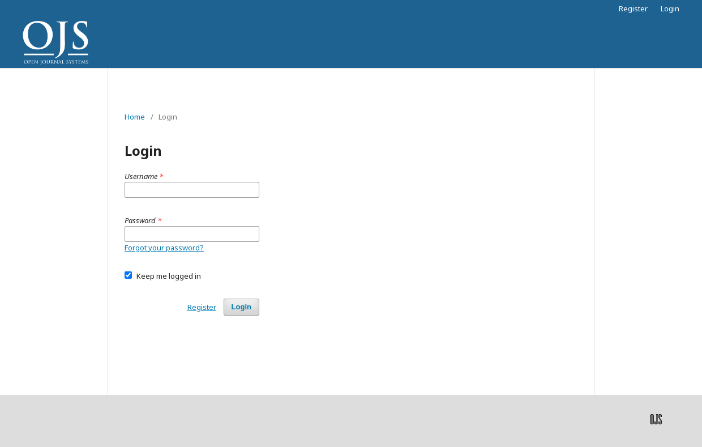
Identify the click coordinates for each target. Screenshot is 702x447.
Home (135, 117)
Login (670, 8)
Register (633, 8)
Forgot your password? (164, 247)
